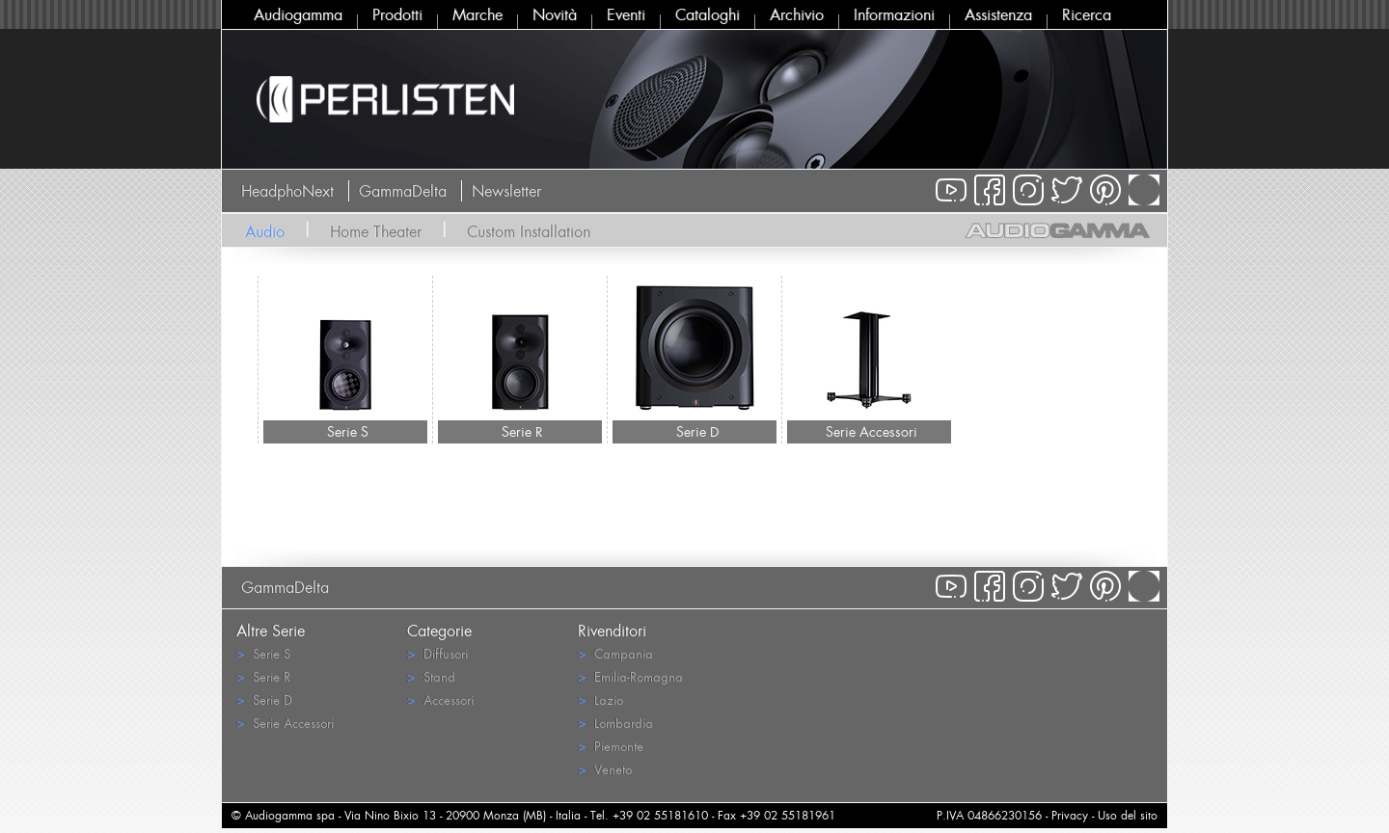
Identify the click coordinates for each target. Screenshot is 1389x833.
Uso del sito (1128, 815)
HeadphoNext (287, 191)
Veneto (605, 769)
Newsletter (506, 191)
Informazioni (894, 14)
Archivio (797, 14)
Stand (431, 676)
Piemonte (610, 746)
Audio (265, 231)
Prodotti (397, 14)
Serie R (522, 431)
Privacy (1069, 815)
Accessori (440, 699)
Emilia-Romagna (630, 676)
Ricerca (1086, 14)
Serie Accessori (871, 431)
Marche (477, 14)
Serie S (347, 431)
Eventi (626, 14)
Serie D (697, 431)
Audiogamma (298, 14)
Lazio (600, 699)
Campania (615, 653)
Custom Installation (528, 231)
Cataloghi (707, 14)
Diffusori (437, 653)
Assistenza (998, 14)
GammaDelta (403, 191)
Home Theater (376, 231)
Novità (554, 14)
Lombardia (615, 722)
